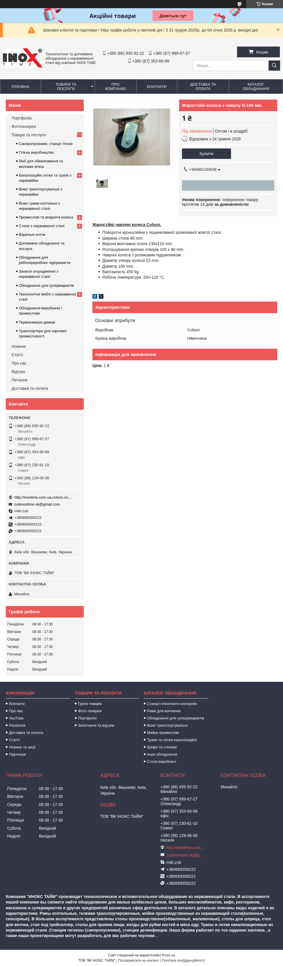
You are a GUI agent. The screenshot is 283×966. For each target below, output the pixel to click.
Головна (20, 87)
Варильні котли (32, 234)
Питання (19, 380)
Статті (17, 354)
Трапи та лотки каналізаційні (172, 740)
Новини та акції (22, 747)
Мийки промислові (163, 732)
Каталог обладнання (256, 86)
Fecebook (17, 725)
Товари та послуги (65, 86)
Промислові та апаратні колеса (46, 217)
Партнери (17, 754)
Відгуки (18, 371)
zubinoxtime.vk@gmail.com (37, 504)
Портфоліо (22, 118)
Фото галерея (89, 711)
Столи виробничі (161, 761)
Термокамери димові (37, 322)
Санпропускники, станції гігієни (45, 144)
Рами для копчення (164, 711)
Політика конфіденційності (183, 960)
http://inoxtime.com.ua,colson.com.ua (43, 497)
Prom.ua (168, 955)
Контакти (157, 87)
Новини (19, 346)
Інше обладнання (162, 754)
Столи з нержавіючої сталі (41, 226)
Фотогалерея (24, 126)
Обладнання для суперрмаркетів (175, 718)
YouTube (16, 718)
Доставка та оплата (203, 86)
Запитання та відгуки (96, 725)
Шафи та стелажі (162, 747)
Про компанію (115, 86)
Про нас (19, 363)
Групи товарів (90, 703)
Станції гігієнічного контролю (172, 703)
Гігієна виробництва (36, 152)
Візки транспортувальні (167, 725)
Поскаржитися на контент (138, 960)
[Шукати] (274, 65)
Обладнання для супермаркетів (46, 285)
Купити (206, 153)
